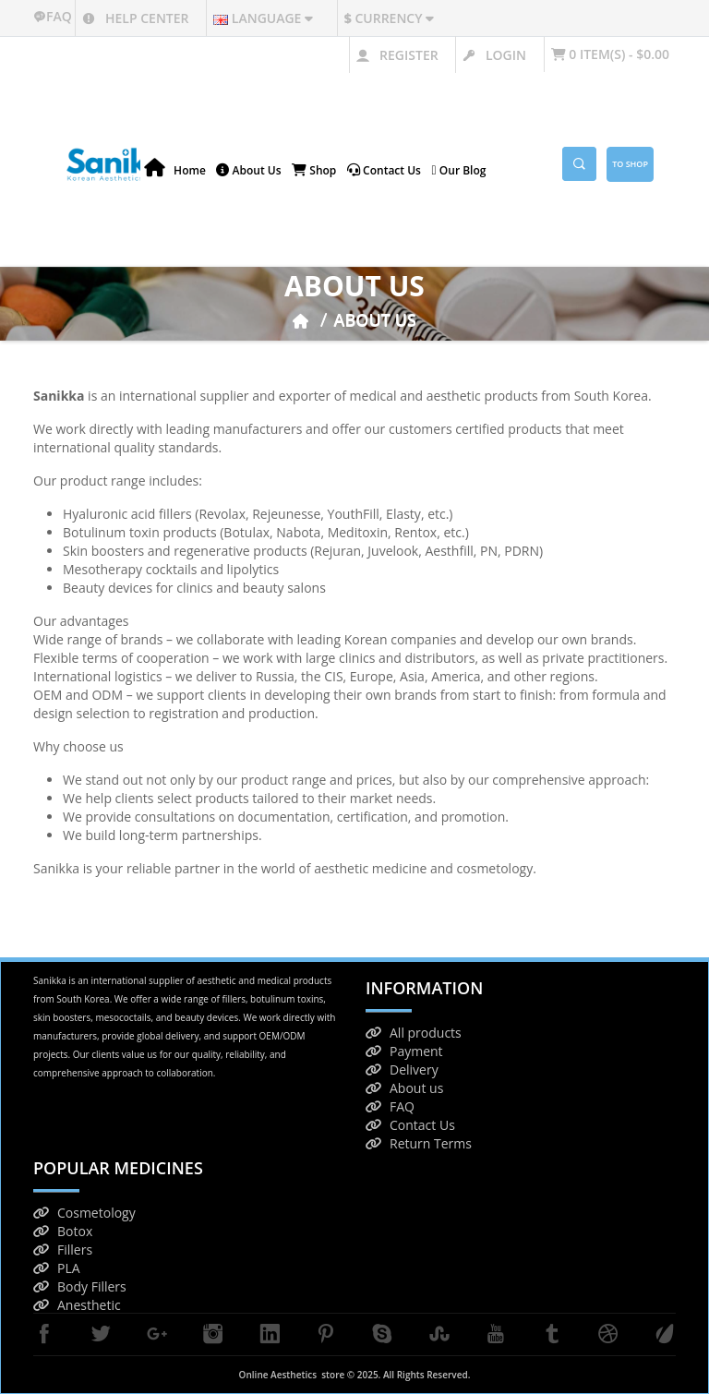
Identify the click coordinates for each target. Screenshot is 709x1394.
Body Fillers (79, 1286)
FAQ (390, 1106)
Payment (404, 1051)
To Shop (630, 164)
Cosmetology (84, 1212)
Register (397, 55)
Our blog (459, 170)
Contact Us (410, 1125)
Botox (62, 1231)
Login (494, 55)
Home (175, 168)
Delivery (402, 1069)
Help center (135, 18)
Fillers (62, 1249)
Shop (314, 170)
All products (414, 1032)
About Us (248, 170)
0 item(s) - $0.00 (610, 54)
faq (54, 16)
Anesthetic (77, 1305)
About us (404, 1088)
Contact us (384, 170)
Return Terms (419, 1143)
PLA (56, 1268)
